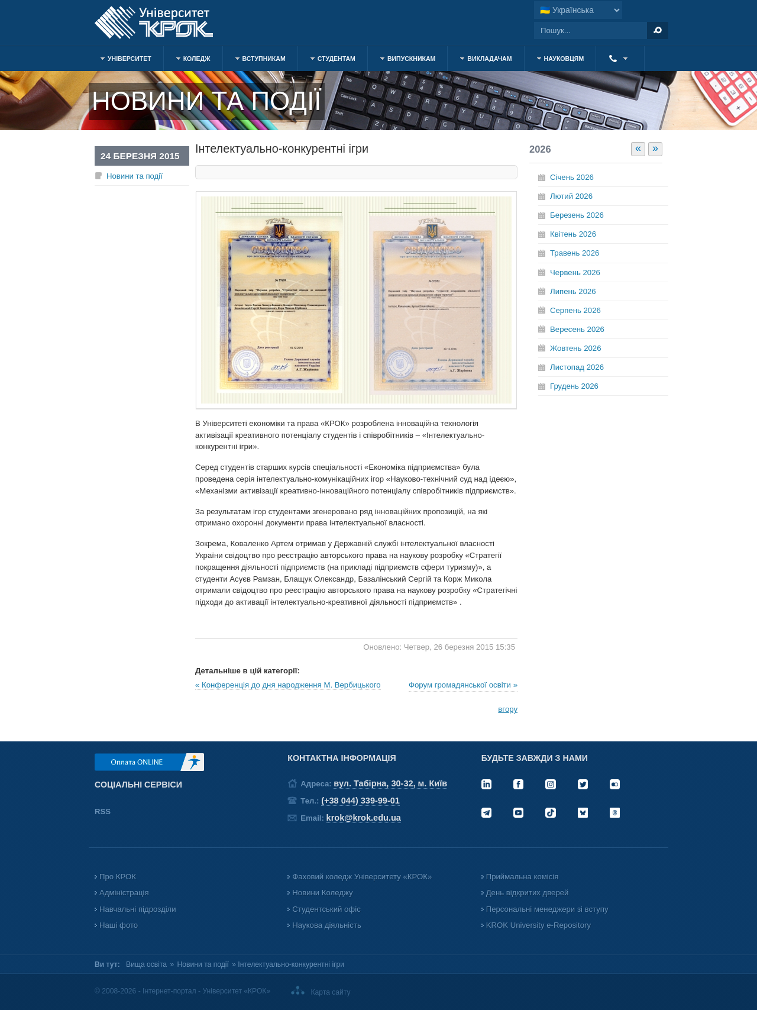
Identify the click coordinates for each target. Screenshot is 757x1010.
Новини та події (134, 176)
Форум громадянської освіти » (463, 684)
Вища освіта (146, 964)
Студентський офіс (326, 909)
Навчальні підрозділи (137, 909)
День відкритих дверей (527, 892)
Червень (575, 272)
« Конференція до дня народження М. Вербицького (288, 684)
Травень (574, 253)
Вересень (577, 329)
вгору (507, 709)
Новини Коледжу (322, 892)
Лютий (571, 196)
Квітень (573, 234)
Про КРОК (117, 876)
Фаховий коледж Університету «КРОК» (362, 876)
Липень (573, 291)
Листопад (577, 367)
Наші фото (118, 925)
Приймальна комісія (522, 876)
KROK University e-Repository (538, 925)
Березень (577, 215)
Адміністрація (124, 892)
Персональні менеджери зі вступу (547, 909)
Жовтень (575, 348)
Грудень (574, 386)
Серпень (575, 310)
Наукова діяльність (326, 925)
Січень (572, 177)
